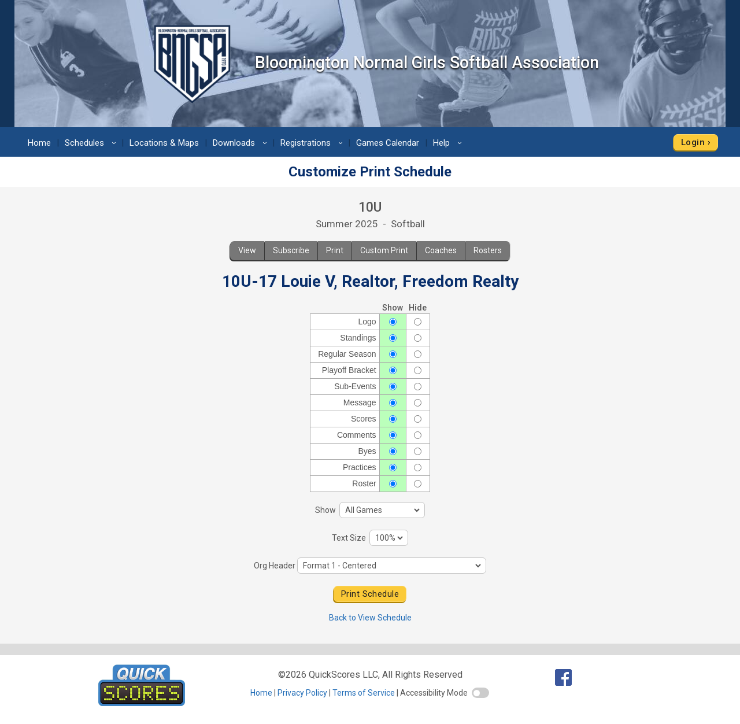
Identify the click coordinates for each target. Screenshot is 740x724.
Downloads (242, 143)
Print (334, 250)
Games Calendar (387, 143)
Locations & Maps (164, 143)
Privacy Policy (302, 692)
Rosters (487, 250)
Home (39, 143)
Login (693, 142)
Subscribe (291, 250)
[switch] (480, 693)
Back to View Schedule (370, 617)
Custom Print (384, 250)
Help (449, 143)
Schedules (92, 143)
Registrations (313, 143)
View (247, 250)
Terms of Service (363, 692)
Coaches (441, 250)
